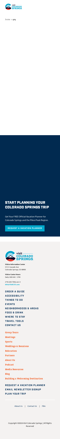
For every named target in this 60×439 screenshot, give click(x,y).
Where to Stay (15, 316)
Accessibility (14, 295)
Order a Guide (15, 291)
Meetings (10, 337)
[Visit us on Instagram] (23, 414)
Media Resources (14, 369)
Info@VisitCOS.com (12, 284)
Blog (7, 374)
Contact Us (13, 325)
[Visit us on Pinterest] (36, 414)
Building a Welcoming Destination (24, 378)
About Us (10, 360)
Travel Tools (14, 321)
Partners (10, 355)
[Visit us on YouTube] (30, 414)
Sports (8, 341)
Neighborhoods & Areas (22, 308)
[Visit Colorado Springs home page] (13, 6)
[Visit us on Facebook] (16, 414)
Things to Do (14, 300)
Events (10, 304)
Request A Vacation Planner (25, 228)
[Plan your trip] (28, 7)
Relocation (11, 351)
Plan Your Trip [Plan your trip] (17, 393)
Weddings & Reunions (17, 346)
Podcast (9, 364)
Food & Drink (14, 312)
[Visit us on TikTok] (43, 414)
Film (44, 406)
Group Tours (11, 332)
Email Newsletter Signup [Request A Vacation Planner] (25, 389)
